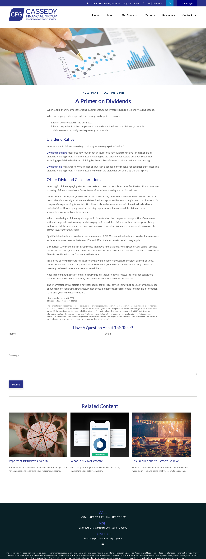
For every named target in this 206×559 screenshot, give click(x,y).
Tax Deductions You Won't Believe (155, 461)
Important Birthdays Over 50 (28, 461)
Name (12, 333)
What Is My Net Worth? (86, 461)
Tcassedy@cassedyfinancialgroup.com (103, 538)
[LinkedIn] (169, 3)
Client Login (187, 3)
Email (108, 333)
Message (14, 355)
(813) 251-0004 (152, 3)
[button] (96, 15)
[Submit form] (16, 384)
